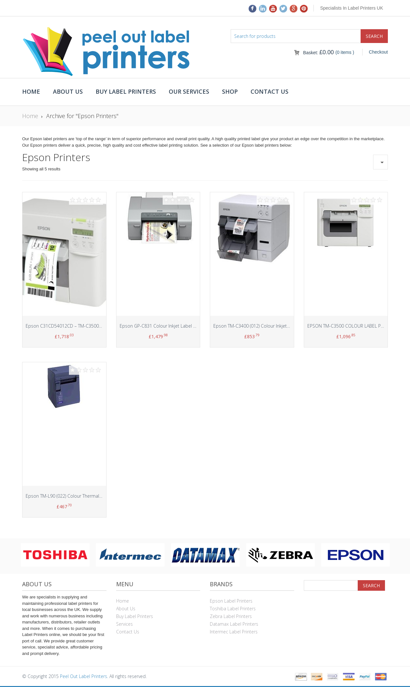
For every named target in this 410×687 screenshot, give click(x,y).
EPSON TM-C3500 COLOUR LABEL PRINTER (351, 326)
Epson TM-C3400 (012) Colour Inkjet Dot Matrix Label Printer (275, 326)
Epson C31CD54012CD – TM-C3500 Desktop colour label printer (92, 326)
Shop (230, 91)
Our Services (189, 91)
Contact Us (269, 91)
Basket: (318, 52)
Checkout (378, 52)
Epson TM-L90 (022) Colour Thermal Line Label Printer (81, 496)
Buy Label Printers (126, 91)
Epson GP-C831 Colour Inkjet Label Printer (163, 326)
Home (31, 91)
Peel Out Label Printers (83, 676)
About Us (68, 91)
